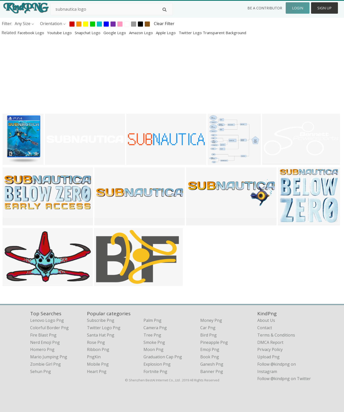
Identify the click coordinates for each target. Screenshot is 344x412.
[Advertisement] (152, 74)
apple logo (166, 32)
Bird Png (208, 335)
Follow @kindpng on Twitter (284, 378)
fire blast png (43, 335)
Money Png (211, 320)
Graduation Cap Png (162, 357)
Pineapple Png (214, 342)
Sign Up (324, 8)
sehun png (40, 371)
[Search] (164, 9)
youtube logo (60, 32)
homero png (42, 349)
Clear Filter (164, 23)
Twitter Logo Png (103, 327)
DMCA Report (270, 342)
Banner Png (211, 371)
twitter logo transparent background (212, 32)
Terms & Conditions (276, 335)
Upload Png (268, 357)
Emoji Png (209, 349)
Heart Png (96, 371)
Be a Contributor (264, 8)
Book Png (209, 357)
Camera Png (155, 327)
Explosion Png (157, 364)
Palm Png (152, 320)
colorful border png (49, 327)
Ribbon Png (98, 349)
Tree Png (152, 335)
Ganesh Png (211, 364)
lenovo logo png (47, 320)
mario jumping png (48, 357)
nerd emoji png (45, 342)
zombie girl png (45, 364)
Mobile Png (98, 364)
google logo (115, 32)
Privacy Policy (270, 349)
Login (297, 8)
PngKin (94, 357)
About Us (266, 320)
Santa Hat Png (100, 335)
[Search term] (111, 9)
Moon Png (153, 349)
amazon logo (141, 32)
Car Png (207, 327)
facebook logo (31, 32)
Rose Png (96, 342)
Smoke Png (154, 342)
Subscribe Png (100, 320)
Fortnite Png (155, 371)
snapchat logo (88, 32)
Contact (264, 327)
